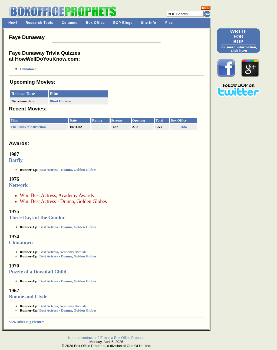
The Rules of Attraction (28, 127)
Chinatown (28, 69)
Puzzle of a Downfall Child (37, 271)
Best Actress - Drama (55, 170)
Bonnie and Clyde (28, 296)
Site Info (148, 23)
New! (12, 23)
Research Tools (39, 23)
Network (18, 185)
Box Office (95, 23)
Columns (69, 23)
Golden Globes (85, 170)
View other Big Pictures (26, 322)
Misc (168, 23)
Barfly (16, 160)
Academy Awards (76, 195)
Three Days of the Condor (37, 217)
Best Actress (43, 195)
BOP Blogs (123, 23)
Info (183, 127)
